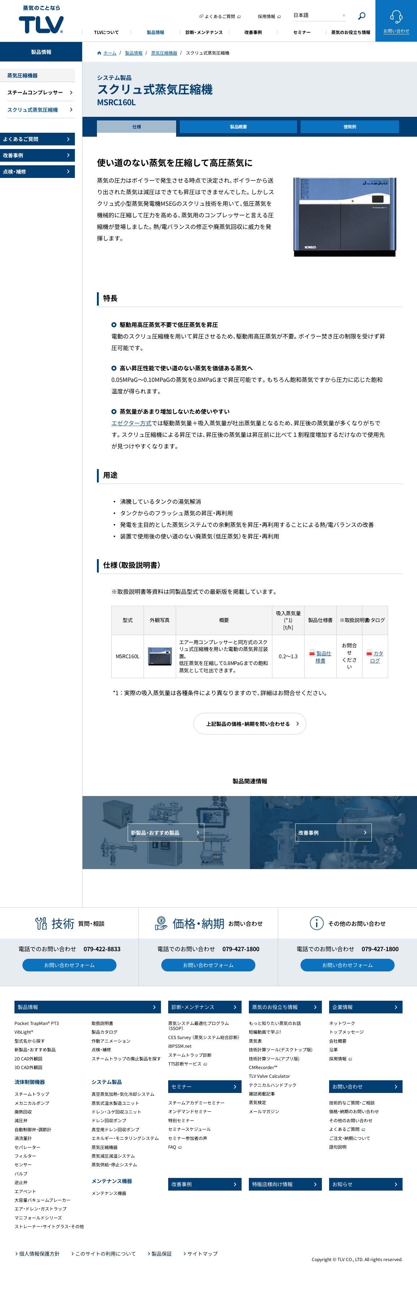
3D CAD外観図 (28, 1067)
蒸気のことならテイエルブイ (41, 19)
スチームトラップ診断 (190, 1055)
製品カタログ (105, 1032)
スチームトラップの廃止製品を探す (126, 1058)
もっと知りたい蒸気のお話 (275, 1023)
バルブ (20, 1173)
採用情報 (337, 1058)
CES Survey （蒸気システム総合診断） (204, 1037)
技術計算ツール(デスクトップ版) (280, 1049)
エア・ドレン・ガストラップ (40, 1208)
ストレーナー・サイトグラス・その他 (49, 1226)
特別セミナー (181, 1120)
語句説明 (337, 1147)
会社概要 (337, 1041)
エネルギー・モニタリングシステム (125, 1138)
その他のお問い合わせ (351, 1120)
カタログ (376, 657)
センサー (23, 1164)
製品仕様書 (323, 657)
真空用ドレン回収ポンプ (115, 1129)
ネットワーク (342, 1023)
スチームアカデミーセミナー (196, 1102)
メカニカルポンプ (31, 1103)
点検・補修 (101, 1049)
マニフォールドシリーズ (38, 1217)
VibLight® (23, 1032)
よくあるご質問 (344, 1129)
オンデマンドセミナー (190, 1111)
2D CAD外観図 (28, 1058)
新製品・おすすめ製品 (35, 1049)
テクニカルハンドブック (273, 1085)
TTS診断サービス (184, 1063)
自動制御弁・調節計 (32, 1129)
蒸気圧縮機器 (105, 1147)
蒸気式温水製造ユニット (115, 1103)
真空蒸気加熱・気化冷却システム (123, 1094)
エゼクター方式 (131, 422)
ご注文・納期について (349, 1138)
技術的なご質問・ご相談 (352, 1102)
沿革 (333, 1049)
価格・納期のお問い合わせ (354, 1111)
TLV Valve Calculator (269, 1076)
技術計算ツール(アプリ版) (274, 1058)
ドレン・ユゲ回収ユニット (116, 1111)
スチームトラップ (31, 1094)
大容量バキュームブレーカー (42, 1200)
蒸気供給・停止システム (114, 1164)
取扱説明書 (102, 1023)
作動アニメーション (111, 1041)
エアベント (25, 1191)
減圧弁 (20, 1120)
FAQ (172, 1147)
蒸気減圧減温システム (113, 1156)
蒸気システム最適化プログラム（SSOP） (198, 1025)
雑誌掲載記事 (262, 1093)
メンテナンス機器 (109, 1193)
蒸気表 (255, 1041)
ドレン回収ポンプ (109, 1120)
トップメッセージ (346, 1032)
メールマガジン (264, 1111)
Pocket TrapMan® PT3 (36, 1023)
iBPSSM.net (180, 1046)
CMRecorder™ (263, 1067)
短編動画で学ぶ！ (265, 1032)
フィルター (25, 1156)
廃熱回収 (23, 1111)
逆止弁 (20, 1182)
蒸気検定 (257, 1102)
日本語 (301, 14)
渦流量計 (23, 1138)
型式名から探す (29, 1041)
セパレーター (27, 1147)
